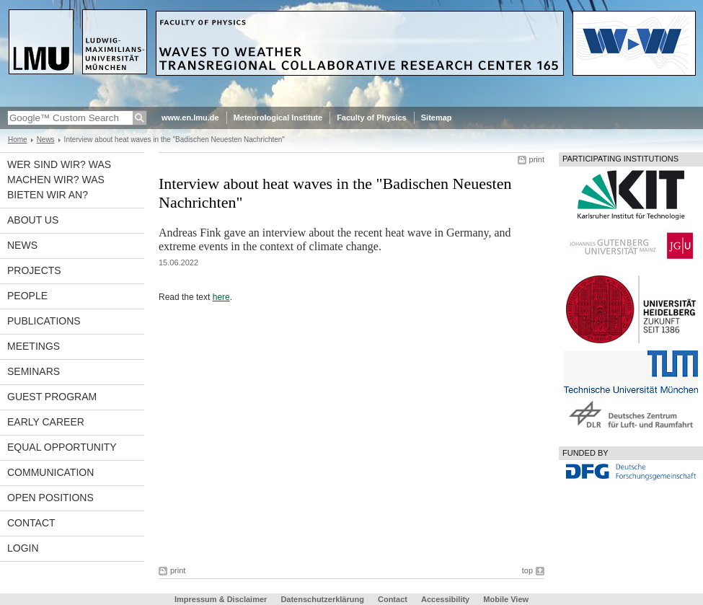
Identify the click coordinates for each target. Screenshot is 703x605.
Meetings (33, 346)
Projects (34, 270)
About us (32, 220)
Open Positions (50, 497)
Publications (44, 321)
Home (17, 139)
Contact (31, 523)
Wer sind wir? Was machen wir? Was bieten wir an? (59, 179)
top (527, 570)
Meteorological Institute (278, 117)
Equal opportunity (62, 447)
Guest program (52, 396)
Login (23, 548)
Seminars (33, 371)
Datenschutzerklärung (322, 599)
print (536, 159)
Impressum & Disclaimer (220, 599)
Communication (50, 472)
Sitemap (436, 117)
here (221, 297)
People (27, 295)
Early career (45, 422)
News (46, 139)
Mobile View (506, 599)
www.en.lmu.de (190, 117)
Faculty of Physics (372, 117)
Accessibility (446, 599)
